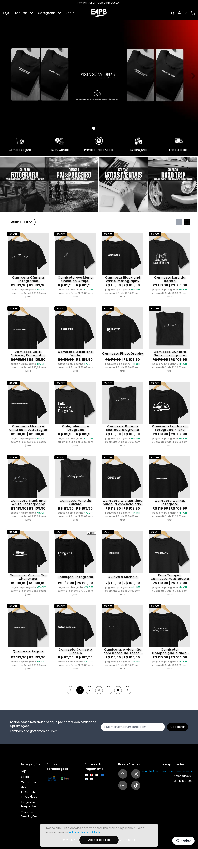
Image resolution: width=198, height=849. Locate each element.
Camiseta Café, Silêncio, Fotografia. (28, 353)
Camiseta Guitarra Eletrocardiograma (169, 353)
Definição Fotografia (75, 577)
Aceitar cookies (99, 840)
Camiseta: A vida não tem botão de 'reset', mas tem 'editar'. (122, 651)
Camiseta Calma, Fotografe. (170, 502)
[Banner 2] (103, 128)
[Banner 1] (98, 128)
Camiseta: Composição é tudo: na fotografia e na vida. (170, 651)
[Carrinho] (193, 13)
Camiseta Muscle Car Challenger (28, 577)
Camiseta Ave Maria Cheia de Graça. (75, 279)
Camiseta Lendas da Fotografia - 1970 (170, 428)
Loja (6, 13)
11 (118, 690)
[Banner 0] (93, 128)
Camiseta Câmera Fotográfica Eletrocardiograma (28, 279)
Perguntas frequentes (29, 804)
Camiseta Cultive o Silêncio (75, 651)
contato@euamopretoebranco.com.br (167, 771)
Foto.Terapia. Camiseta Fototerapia (169, 577)
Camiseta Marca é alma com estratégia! (28, 428)
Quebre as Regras (28, 651)
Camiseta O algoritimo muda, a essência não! (123, 502)
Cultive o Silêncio (123, 577)
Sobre (70, 13)
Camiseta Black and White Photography (122, 279)
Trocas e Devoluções (29, 814)
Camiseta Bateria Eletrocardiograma (122, 428)
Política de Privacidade (29, 794)
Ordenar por (22, 222)
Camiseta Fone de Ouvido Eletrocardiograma (75, 502)
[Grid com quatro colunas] (187, 222)
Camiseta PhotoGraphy (122, 353)
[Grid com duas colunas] (179, 222)
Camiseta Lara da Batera (169, 279)
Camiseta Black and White (75, 353)
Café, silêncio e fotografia (75, 428)
